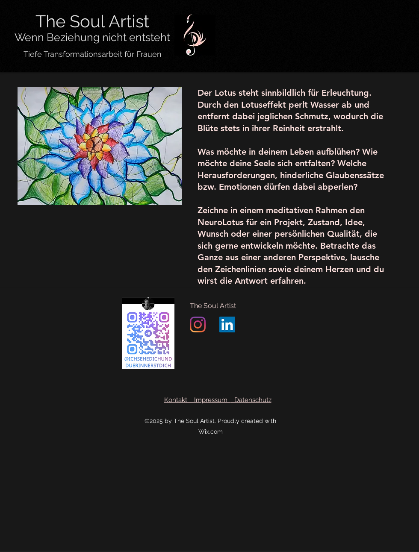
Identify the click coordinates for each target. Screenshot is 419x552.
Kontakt (179, 400)
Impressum (212, 400)
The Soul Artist (213, 306)
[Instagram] (198, 324)
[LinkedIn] (227, 324)
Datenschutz (252, 400)
